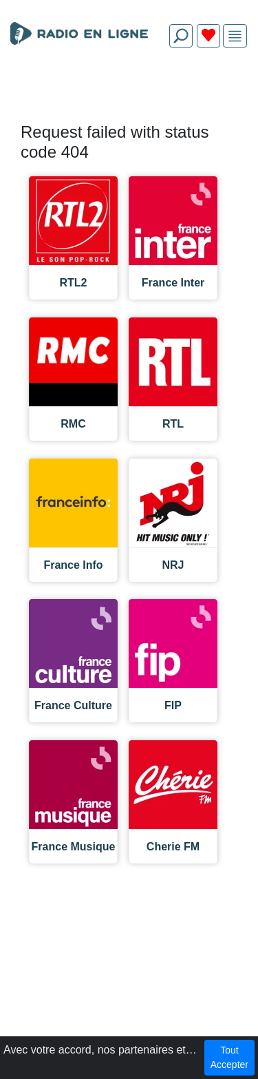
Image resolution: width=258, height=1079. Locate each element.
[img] (235, 36)
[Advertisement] (129, 90)
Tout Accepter (229, 1057)
